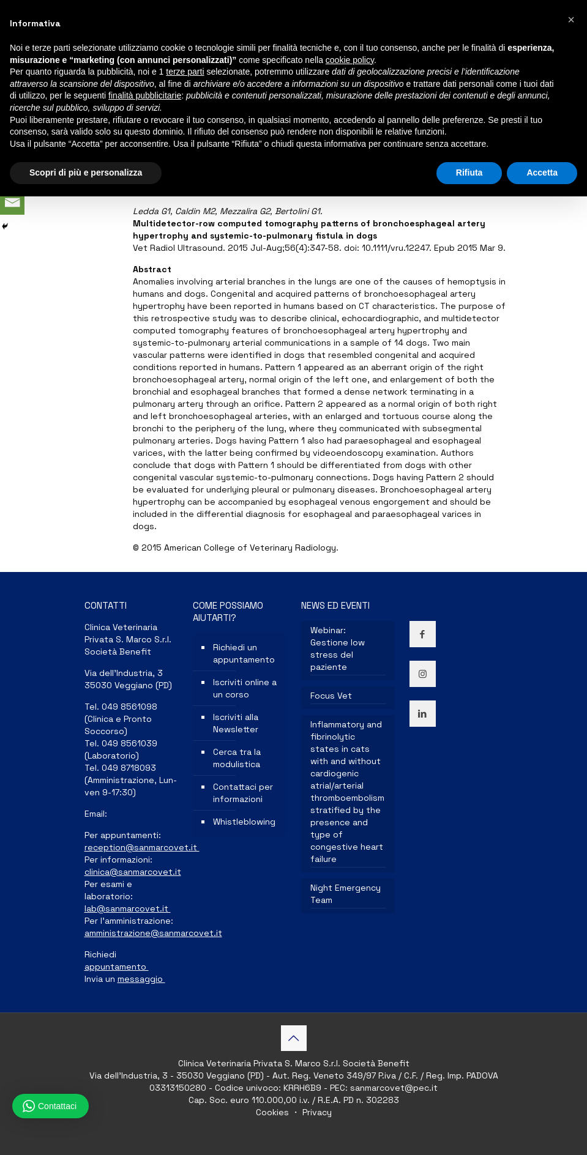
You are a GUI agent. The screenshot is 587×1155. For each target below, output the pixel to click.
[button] (571, 19)
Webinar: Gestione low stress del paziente (337, 648)
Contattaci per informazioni (243, 792)
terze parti (185, 71)
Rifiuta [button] (469, 172)
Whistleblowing (244, 821)
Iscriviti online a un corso (245, 688)
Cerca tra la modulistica (237, 758)
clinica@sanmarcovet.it (132, 871)
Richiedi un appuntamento (244, 653)
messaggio (141, 978)
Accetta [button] (542, 172)
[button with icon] (422, 634)
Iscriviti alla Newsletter (235, 723)
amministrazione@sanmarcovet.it (153, 932)
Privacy (316, 1112)
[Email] (12, 202)
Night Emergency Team (345, 893)
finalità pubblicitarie (144, 95)
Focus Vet (331, 695)
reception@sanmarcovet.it (142, 847)
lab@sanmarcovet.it (127, 908)
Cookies (273, 1112)
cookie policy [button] (350, 60)
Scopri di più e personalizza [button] (85, 172)
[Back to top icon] (294, 1038)
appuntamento (116, 966)
